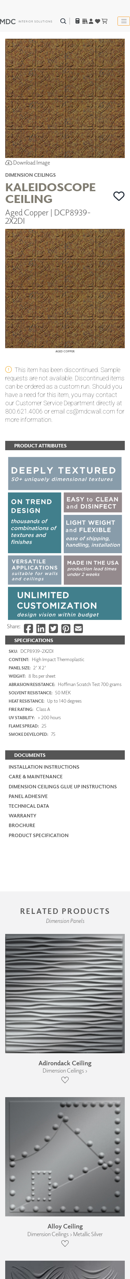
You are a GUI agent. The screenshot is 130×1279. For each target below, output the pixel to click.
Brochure (22, 825)
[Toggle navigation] (124, 21)
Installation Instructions (44, 767)
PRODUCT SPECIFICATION (39, 835)
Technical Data (29, 806)
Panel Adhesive (28, 796)
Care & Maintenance (36, 776)
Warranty (22, 815)
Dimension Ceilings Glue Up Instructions (63, 786)
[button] (119, 196)
